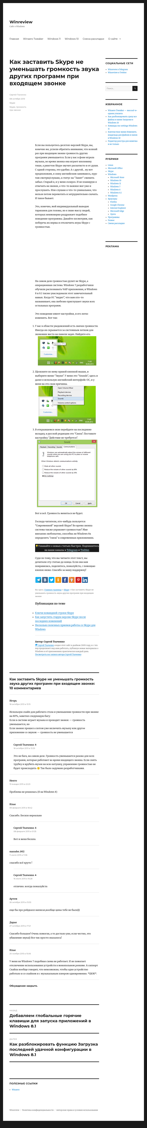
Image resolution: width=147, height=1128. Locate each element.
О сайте (113, 38)
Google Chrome (117, 205)
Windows (112, 174)
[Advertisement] (68, 118)
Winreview (20, 21)
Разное (111, 220)
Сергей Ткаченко (46, 645)
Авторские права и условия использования (77, 1110)
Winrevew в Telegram (118, 69)
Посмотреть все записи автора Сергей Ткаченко (58, 654)
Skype (66, 590)
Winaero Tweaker (33, 38)
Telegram (72, 550)
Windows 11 (54, 38)
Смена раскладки (93, 38)
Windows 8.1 (116, 193)
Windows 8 (115, 189)
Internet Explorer (118, 208)
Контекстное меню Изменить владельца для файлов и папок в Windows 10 (123, 135)
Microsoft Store (117, 177)
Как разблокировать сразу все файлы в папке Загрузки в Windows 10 (122, 119)
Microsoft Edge (117, 211)
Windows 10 (72, 38)
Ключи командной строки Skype (54, 612)
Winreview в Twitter (117, 72)
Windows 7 (115, 186)
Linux (110, 165)
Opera (113, 214)
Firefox (113, 202)
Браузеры (112, 199)
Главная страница (52, 590)
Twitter (84, 550)
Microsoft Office (115, 168)
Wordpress (113, 196)
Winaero (16, 1089)
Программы (114, 217)
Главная (14, 38)
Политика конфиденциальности (38, 1110)
